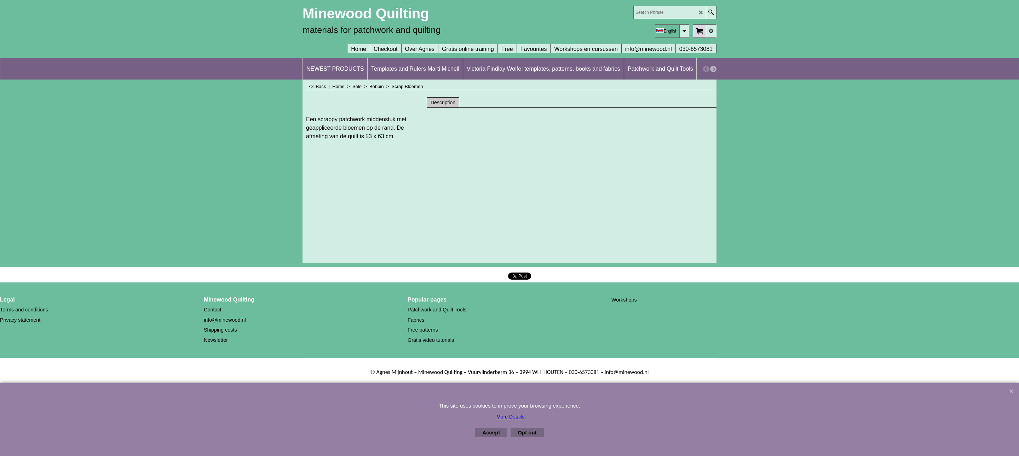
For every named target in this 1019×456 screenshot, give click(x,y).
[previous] (706, 69)
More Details (510, 417)
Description (443, 102)
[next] (713, 69)
